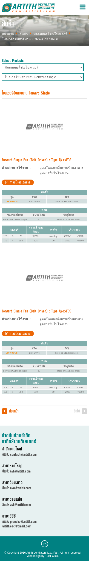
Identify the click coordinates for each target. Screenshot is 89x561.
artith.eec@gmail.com (16, 526)
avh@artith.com (20, 471)
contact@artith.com (23, 454)
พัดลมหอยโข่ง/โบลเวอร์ (50, 34)
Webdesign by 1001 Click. (43, 556)
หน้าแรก (8, 34)
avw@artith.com (20, 488)
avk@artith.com (20, 504)
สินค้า (24, 34)
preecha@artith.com (23, 521)
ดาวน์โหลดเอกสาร (17, 182)
